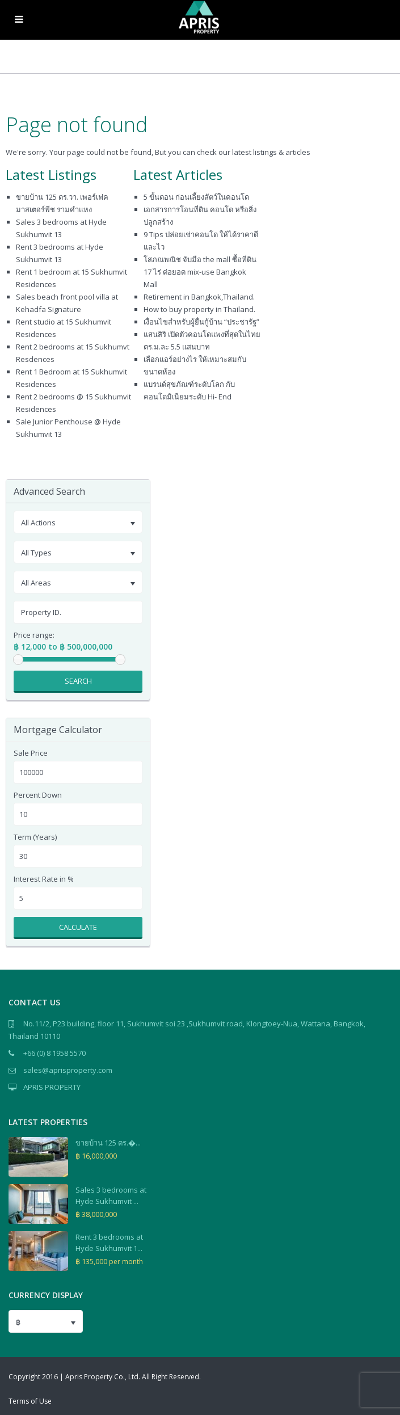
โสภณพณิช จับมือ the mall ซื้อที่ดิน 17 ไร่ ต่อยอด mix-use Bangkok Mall (200, 271)
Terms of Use (30, 1401)
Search (78, 681)
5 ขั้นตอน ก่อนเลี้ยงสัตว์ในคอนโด (196, 197)
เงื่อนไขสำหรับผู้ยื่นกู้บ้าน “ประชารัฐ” (201, 322)
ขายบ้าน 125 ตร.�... (108, 1143)
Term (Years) (35, 837)
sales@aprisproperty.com (67, 1070)
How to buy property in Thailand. (199, 309)
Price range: (34, 635)
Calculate (78, 927)
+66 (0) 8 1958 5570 (54, 1053)
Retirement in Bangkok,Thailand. (199, 297)
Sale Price (31, 753)
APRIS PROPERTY (52, 1087)
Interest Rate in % (44, 879)
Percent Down (38, 795)
